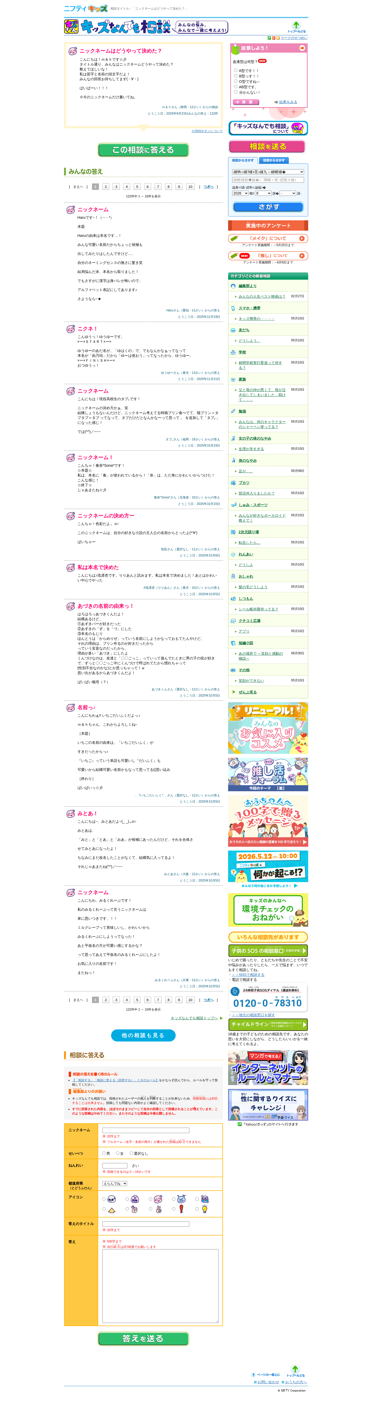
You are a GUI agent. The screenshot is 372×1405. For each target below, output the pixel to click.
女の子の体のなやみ (255, 438)
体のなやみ (248, 460)
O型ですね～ (249, 81)
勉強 (242, 411)
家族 (242, 379)
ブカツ (244, 483)
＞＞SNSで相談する (248, 975)
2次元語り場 (249, 532)
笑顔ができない (251, 681)
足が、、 (246, 471)
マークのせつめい (294, 38)
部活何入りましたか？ (257, 493)
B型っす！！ (249, 76)
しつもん (246, 598)
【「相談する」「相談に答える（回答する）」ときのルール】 (115, 1080)
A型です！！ (249, 71)
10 (190, 187)
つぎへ (209, 187)
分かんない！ (250, 92)
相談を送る (267, 146)
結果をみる (288, 102)
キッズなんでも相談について (268, 128)
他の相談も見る (143, 1035)
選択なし (141, 1153)
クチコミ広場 (249, 621)
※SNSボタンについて (207, 131)
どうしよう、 (249, 340)
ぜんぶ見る (248, 692)
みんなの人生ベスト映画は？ (262, 296)
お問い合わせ (268, 1392)
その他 (244, 670)
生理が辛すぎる (251, 449)
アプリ (244, 631)
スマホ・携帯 (249, 308)
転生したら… (249, 542)
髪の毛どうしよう (253, 587)
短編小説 (246, 643)
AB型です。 (248, 87)
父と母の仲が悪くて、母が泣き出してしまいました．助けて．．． (262, 395)
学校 (242, 352)
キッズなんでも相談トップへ (194, 1018)
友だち (244, 330)
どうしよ (246, 565)
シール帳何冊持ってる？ (258, 609)
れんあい (246, 554)
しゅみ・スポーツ (253, 505)
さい (133, 1166)
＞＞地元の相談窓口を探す (253, 1015)
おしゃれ (246, 576)
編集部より (248, 286)
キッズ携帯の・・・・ (257, 319)
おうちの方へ (296, 1392)
